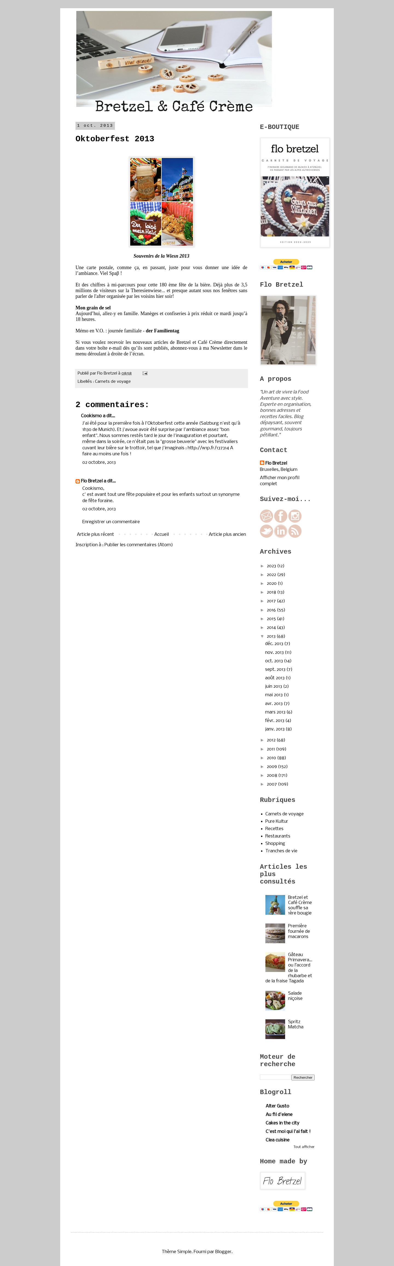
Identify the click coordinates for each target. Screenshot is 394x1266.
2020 (272, 583)
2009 (272, 766)
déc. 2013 (274, 643)
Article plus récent (95, 534)
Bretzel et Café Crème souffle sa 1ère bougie (300, 905)
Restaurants (277, 836)
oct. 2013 (274, 661)
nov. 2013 (275, 652)
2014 (272, 627)
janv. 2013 (275, 729)
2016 (272, 610)
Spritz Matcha (295, 1024)
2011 (271, 749)
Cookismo (91, 416)
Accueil (161, 534)
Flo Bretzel (92, 481)
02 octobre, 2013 (99, 462)
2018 (272, 592)
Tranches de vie (281, 851)
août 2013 (275, 678)
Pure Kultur (276, 821)
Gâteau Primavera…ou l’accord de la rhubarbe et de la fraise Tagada (288, 968)
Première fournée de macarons (299, 931)
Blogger (223, 1252)
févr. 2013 (275, 720)
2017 (272, 601)
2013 (272, 636)
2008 (272, 775)
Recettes (274, 828)
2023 (272, 566)
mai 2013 (274, 695)
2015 (272, 619)
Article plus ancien (227, 534)
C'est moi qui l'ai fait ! (288, 1131)
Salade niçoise (295, 996)
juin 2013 (274, 686)
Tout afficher (304, 1147)
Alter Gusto (277, 1106)
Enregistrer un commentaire (111, 522)
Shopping (275, 843)
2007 (272, 784)
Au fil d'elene (279, 1114)
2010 (272, 758)
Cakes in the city (282, 1123)
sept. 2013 (275, 669)
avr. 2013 (274, 703)
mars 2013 (275, 712)
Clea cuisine (277, 1140)
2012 (272, 740)
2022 (272, 574)
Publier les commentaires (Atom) (139, 545)
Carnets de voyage (113, 381)
